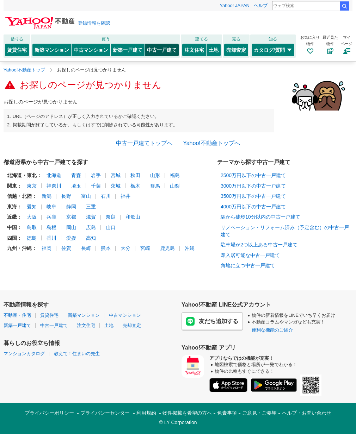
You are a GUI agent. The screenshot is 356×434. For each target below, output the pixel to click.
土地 (214, 50)
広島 (91, 227)
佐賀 (66, 248)
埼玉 (76, 186)
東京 (32, 186)
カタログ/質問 (273, 50)
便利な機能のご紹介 (272, 330)
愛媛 (71, 238)
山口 (111, 227)
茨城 (116, 186)
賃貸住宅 (17, 50)
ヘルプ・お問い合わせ (306, 413)
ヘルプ (261, 5)
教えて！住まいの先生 (77, 353)
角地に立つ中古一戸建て (248, 265)
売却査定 (236, 50)
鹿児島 (167, 248)
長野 (66, 196)
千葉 (96, 186)
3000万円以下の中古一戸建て (253, 186)
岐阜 (51, 206)
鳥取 (32, 227)
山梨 (175, 186)
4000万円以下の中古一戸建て (253, 206)
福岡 (46, 248)
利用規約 (146, 413)
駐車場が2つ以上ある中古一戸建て (259, 244)
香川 (51, 238)
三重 (91, 206)
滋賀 (91, 217)
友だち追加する (212, 321)
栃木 (135, 186)
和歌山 (132, 217)
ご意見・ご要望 (259, 413)
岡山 (71, 227)
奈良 (111, 217)
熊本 (106, 248)
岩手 (96, 175)
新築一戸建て (127, 50)
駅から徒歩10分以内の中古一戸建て (260, 217)
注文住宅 (194, 50)
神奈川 (54, 186)
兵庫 (51, 217)
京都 (71, 217)
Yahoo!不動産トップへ (211, 143)
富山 (86, 196)
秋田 (135, 175)
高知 (91, 238)
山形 (155, 175)
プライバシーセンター (105, 413)
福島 (175, 175)
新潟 (46, 196)
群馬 (155, 186)
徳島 (32, 238)
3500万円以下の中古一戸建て (253, 196)
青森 (76, 175)
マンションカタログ (24, 353)
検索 (344, 6)
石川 (106, 196)
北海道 (54, 175)
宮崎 (145, 248)
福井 (125, 196)
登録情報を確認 (94, 23)
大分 (125, 248)
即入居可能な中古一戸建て (250, 255)
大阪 (32, 217)
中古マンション (91, 50)
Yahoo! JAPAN (235, 5)
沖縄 (190, 248)
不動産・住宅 (17, 315)
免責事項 (227, 413)
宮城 (116, 175)
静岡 (71, 206)
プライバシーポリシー (49, 413)
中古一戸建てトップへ (144, 143)
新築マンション (52, 50)
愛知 (32, 206)
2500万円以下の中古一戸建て (253, 175)
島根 (51, 227)
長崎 (86, 248)
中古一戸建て (162, 50)
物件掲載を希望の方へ (187, 413)
